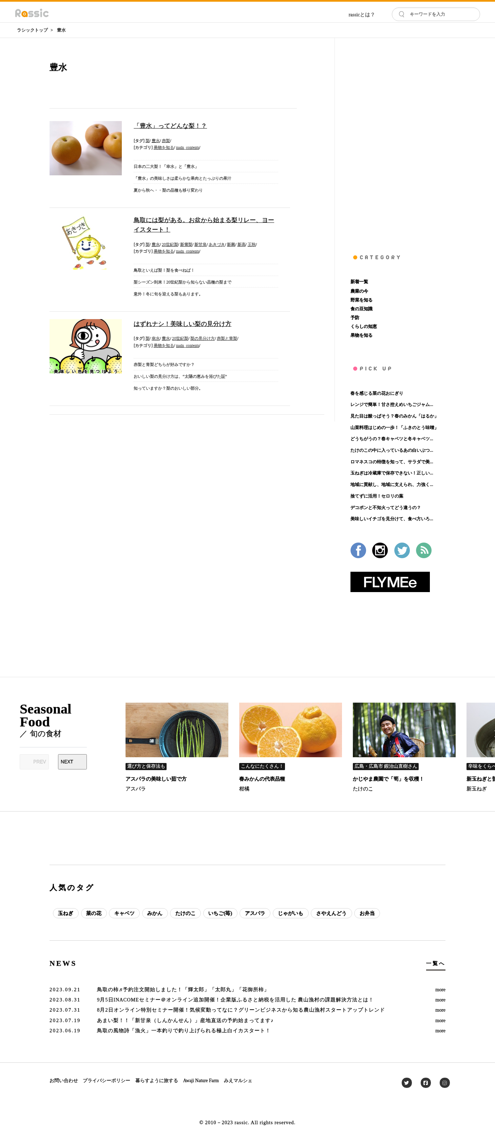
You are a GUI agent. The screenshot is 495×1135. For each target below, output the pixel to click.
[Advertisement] (397, 139)
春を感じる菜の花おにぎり (376, 393)
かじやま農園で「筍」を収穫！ (388, 779)
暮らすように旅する (156, 1080)
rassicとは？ (362, 14)
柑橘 (244, 788)
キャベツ (124, 913)
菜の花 (93, 913)
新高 (241, 244)
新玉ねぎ (477, 788)
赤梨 (166, 141)
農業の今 (359, 291)
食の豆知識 (361, 308)
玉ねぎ (65, 913)
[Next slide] (72, 761)
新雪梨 (186, 244)
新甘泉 (200, 244)
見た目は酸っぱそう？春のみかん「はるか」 (394, 415)
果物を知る (164, 147)
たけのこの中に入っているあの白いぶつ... (391, 450)
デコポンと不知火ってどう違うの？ (385, 507)
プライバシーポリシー (106, 1080)
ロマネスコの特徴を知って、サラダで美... (391, 461)
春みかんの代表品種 (262, 779)
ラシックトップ (32, 30)
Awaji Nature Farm (201, 1080)
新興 (231, 244)
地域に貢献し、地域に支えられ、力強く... (391, 484)
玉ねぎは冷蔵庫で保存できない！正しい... (391, 472)
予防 (354, 317)
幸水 (156, 338)
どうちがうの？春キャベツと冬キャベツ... (391, 438)
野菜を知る (361, 299)
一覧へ (435, 963)
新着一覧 (359, 281)
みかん (155, 913)
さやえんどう (331, 913)
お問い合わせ (64, 1080)
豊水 (61, 30)
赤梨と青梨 (227, 338)
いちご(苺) (220, 913)
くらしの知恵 (363, 326)
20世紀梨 (170, 244)
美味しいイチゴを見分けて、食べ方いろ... (391, 518)
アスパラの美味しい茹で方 (156, 779)
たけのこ (363, 788)
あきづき (217, 244)
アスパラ (136, 788)
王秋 (252, 244)
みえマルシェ (238, 1080)
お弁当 (367, 913)
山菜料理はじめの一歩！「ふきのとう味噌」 (394, 427)
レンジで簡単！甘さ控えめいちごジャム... (391, 404)
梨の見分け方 (202, 338)
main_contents (187, 147)
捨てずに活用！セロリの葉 (376, 495)
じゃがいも (290, 913)
